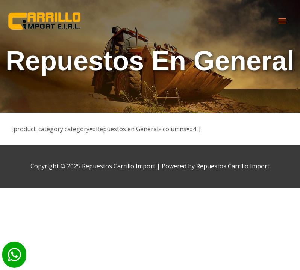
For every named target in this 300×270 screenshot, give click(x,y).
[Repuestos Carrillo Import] (45, 21)
